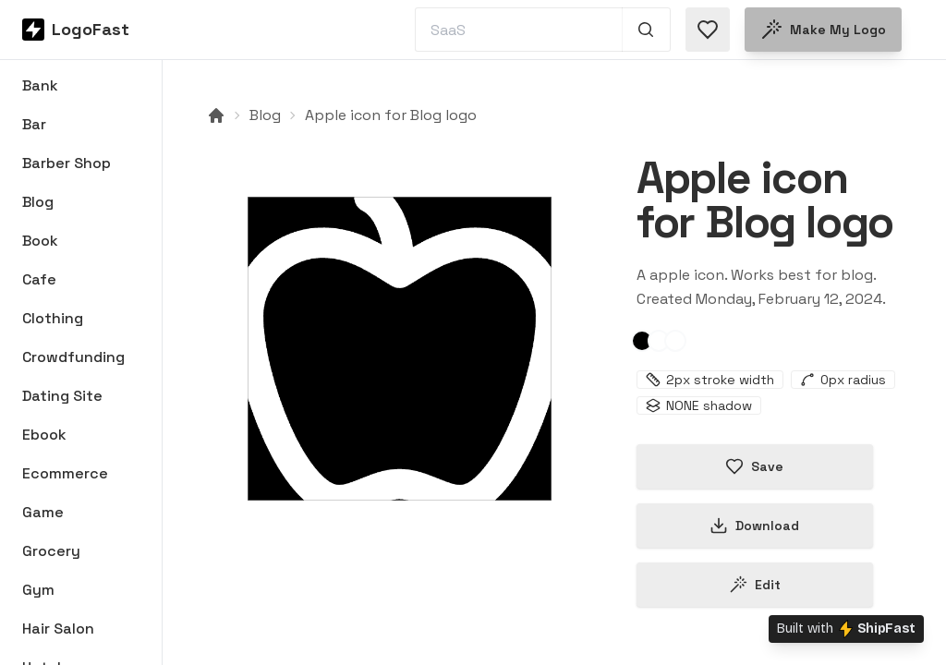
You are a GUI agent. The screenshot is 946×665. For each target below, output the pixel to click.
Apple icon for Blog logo (391, 115)
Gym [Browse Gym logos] (38, 589)
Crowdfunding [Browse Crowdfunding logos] (73, 357)
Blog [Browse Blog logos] (38, 202)
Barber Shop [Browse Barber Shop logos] (66, 163)
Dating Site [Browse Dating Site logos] (62, 395)
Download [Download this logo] (754, 525)
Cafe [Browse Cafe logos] (39, 279)
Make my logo (823, 29)
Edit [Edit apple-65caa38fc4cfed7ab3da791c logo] (755, 584)
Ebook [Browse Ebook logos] (44, 434)
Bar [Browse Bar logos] (34, 124)
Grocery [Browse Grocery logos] (51, 551)
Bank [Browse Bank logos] (40, 85)
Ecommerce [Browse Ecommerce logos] (65, 473)
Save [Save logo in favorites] (754, 466)
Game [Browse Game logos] (43, 512)
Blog (265, 115)
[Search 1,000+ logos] (646, 29)
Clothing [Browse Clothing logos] (52, 318)
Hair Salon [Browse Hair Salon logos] (58, 628)
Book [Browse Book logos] (40, 240)
